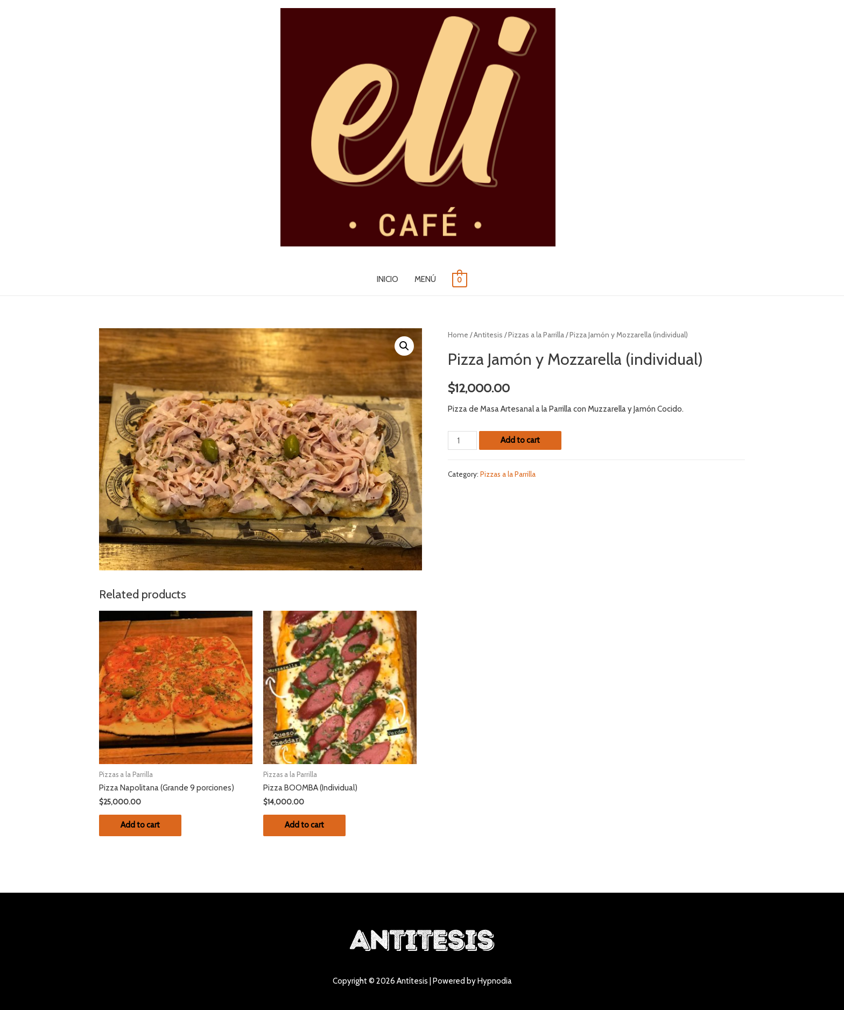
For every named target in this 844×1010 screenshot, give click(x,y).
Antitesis (488, 334)
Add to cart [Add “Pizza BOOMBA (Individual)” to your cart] (304, 825)
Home (458, 334)
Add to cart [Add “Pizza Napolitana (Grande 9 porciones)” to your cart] (140, 825)
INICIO (387, 279)
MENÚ (425, 279)
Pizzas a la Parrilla (536, 334)
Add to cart (520, 440)
